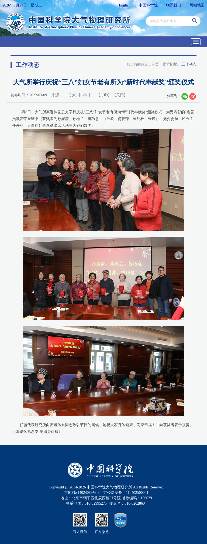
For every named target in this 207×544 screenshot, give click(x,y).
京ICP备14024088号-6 (81, 493)
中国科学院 (148, 5)
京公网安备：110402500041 (125, 493)
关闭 (120, 95)
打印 (104, 95)
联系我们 (173, 5)
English (124, 5)
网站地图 (197, 5)
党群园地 (170, 64)
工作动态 (188, 64)
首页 (155, 64)
